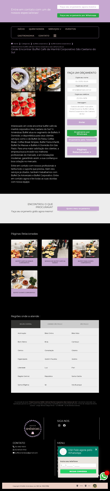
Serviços (53, 29)
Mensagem (82, 103)
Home (15, 44)
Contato (44, 36)
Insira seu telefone (69, 461)
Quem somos (36, 29)
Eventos (70, 29)
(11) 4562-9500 (19, 447)
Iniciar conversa (78, 471)
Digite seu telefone (82, 94)
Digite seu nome (82, 77)
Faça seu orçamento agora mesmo (78, 7)
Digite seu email (82, 86)
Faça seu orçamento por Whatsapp (78, 15)
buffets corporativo (40, 44)
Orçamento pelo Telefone (82, 140)
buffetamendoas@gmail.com (25, 453)
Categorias (25, 44)
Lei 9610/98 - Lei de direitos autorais (68, 405)
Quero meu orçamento (78, 209)
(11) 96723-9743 (19, 450)
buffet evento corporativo (61, 44)
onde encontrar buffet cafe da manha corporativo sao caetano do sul (37, 47)
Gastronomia (26, 36)
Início (21, 29)
